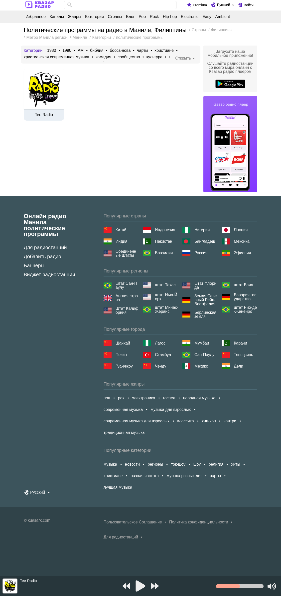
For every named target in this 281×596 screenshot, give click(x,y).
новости (132, 464)
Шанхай (123, 343)
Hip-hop (170, 17)
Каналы (57, 17)
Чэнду (160, 366)
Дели (238, 366)
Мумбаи (201, 343)
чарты (142, 51)
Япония (241, 230)
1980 (51, 51)
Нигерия (202, 230)
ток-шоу (178, 464)
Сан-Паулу (204, 355)
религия (216, 464)
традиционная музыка (124, 432)
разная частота (145, 476)
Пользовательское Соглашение (133, 522)
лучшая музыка (118, 487)
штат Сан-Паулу (126, 285)
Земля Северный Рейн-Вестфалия (205, 300)
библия (96, 51)
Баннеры (34, 265)
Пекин (121, 355)
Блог (130, 17)
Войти (249, 5)
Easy (206, 17)
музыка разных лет (184, 476)
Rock (154, 17)
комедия (103, 57)
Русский (223, 5)
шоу (197, 464)
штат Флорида (205, 285)
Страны (115, 17)
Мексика (242, 241)
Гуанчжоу (124, 366)
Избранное (35, 17)
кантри (230, 421)
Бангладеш (204, 241)
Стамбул (163, 355)
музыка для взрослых (171, 409)
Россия (200, 253)
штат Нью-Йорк (166, 297)
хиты (235, 464)
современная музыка (123, 409)
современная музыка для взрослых (136, 421)
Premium (200, 5)
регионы (155, 464)
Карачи (240, 343)
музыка (110, 464)
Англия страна (127, 298)
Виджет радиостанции (49, 274)
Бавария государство (245, 297)
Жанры (74, 17)
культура (154, 57)
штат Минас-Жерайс (166, 310)
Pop (142, 17)
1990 (66, 51)
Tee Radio (44, 115)
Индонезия (165, 230)
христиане (164, 51)
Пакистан (163, 241)
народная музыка (199, 398)
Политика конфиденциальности (198, 522)
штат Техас (165, 285)
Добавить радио (42, 256)
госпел (169, 398)
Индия (121, 241)
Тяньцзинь (243, 355)
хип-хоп (209, 421)
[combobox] (120, 5)
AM (81, 51)
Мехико (201, 366)
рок (121, 398)
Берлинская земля (205, 315)
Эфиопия (242, 253)
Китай (121, 230)
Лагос (160, 343)
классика (185, 421)
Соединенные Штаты (126, 253)
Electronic (189, 17)
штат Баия (243, 285)
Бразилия (164, 253)
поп (107, 398)
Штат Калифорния (127, 311)
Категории (94, 17)
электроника (143, 398)
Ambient (222, 17)
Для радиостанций (45, 247)
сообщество (129, 57)
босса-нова (120, 51)
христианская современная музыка (56, 57)
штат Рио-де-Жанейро (245, 310)
